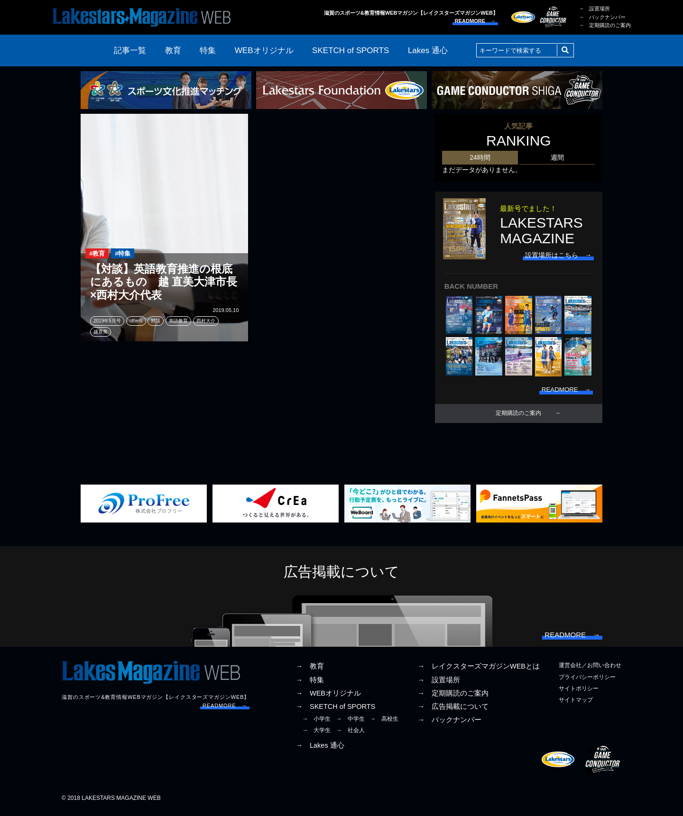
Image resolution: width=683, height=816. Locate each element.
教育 (173, 50)
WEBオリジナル (264, 50)
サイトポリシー (579, 691)
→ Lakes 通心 (319, 748)
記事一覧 (130, 50)
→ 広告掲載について (453, 710)
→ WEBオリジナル (328, 696)
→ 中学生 (350, 722)
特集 (208, 50)
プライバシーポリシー (587, 680)
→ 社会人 (350, 734)
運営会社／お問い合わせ (590, 669)
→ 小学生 (316, 722)
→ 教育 (309, 670)
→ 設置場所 (594, 8)
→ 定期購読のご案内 (605, 25)
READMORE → (475, 21)
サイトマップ (576, 703)
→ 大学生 (316, 734)
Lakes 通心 (428, 50)
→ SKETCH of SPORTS (335, 710)
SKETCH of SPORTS (350, 50)
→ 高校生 (384, 722)
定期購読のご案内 (518, 415)
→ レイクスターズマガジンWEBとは (478, 670)
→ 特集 (309, 683)
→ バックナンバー (602, 17)
